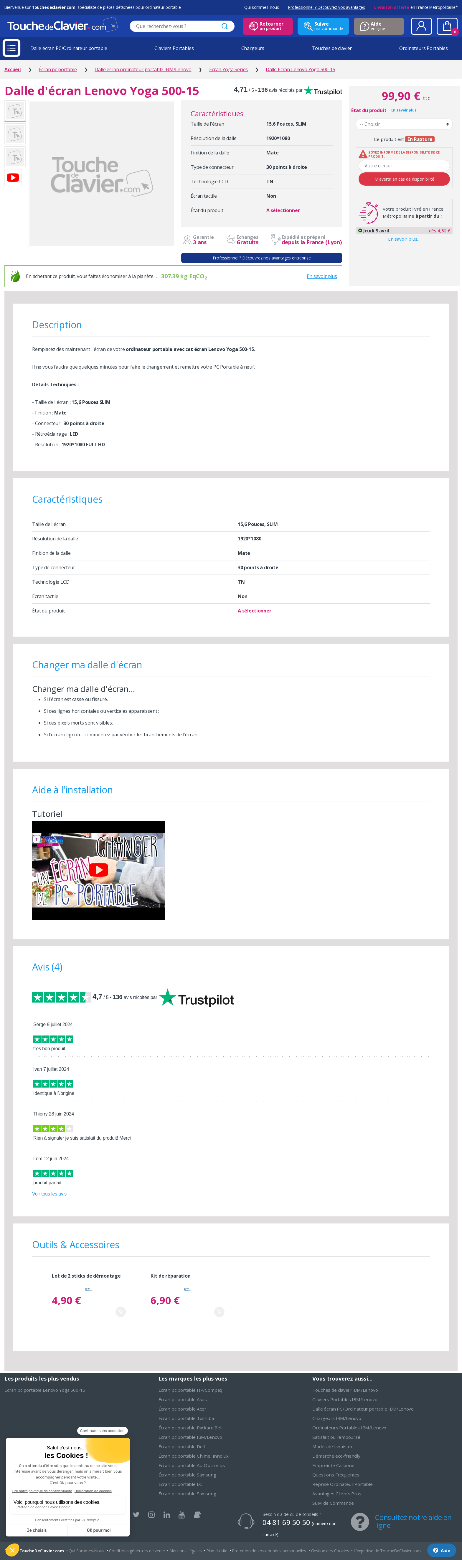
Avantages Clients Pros (336, 1493)
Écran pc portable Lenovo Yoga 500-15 (44, 1390)
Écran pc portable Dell (182, 1446)
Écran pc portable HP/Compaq (190, 1390)
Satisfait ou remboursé (336, 1437)
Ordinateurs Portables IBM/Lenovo (349, 1428)
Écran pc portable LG (180, 1484)
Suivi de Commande (333, 1503)
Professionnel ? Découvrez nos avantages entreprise (262, 258)
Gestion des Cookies (330, 1551)
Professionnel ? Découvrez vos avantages (326, 7)
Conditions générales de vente (137, 1551)
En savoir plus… (404, 239)
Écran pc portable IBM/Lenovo (190, 1437)
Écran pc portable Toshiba (186, 1418)
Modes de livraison (332, 1446)
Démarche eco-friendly (336, 1456)
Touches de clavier (332, 48)
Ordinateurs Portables (423, 48)
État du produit (369, 110)
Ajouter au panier (121, 1312)
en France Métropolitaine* (416, 7)
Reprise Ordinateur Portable (342, 1484)
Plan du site (217, 1551)
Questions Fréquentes (335, 1475)
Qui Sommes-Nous (86, 1551)
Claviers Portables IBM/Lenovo (344, 1399)
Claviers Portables (174, 48)
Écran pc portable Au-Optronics (192, 1465)
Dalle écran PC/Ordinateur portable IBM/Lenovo (363, 1409)
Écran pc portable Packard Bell (190, 1428)
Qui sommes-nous (261, 7)
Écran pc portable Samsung (187, 1475)
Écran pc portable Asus (183, 1399)
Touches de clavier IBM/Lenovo (345, 1390)
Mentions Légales (186, 1551)
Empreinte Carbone (333, 1465)
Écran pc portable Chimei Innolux (194, 1456)
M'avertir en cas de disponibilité (404, 179)
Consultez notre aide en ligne (413, 1521)
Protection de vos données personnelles (269, 1551)
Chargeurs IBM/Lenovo (336, 1418)
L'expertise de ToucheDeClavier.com (387, 1551)
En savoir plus (322, 276)
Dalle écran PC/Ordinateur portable (68, 48)
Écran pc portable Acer (182, 1409)
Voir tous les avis (49, 1193)
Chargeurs (253, 48)
